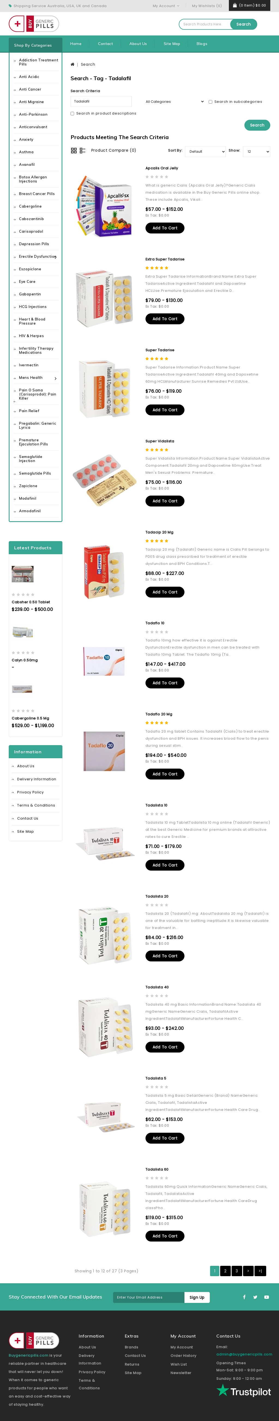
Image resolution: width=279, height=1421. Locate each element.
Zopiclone (28, 486)
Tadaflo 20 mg (158, 707)
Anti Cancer (30, 89)
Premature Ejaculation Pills (33, 442)
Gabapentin (30, 294)
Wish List (179, 1351)
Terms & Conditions (36, 805)
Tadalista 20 (157, 888)
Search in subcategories (235, 101)
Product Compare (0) (114, 150)
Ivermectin (29, 365)
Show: (234, 150)
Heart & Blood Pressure (32, 321)
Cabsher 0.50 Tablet (31, 602)
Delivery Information (36, 779)
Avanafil (27, 164)
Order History (183, 1343)
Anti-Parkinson (33, 114)
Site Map (172, 43)
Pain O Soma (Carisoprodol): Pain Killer (37, 394)
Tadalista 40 (157, 978)
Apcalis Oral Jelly (161, 167)
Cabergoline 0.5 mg (30, 718)
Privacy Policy (30, 792)
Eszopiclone (30, 269)
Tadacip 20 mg (159, 527)
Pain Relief (29, 411)
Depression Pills (34, 244)
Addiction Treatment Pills (38, 62)
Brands (131, 1335)
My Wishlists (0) (207, 5)
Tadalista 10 (156, 798)
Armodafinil (30, 511)
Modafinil (27, 498)
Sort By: (175, 150)
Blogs (202, 43)
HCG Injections (33, 306)
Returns (132, 1351)
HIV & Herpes (31, 336)
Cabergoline (30, 206)
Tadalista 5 (155, 1068)
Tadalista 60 (157, 1158)
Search (243, 24)
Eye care (27, 281)
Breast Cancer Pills (37, 193)
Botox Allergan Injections (33, 179)
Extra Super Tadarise (165, 257)
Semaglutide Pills (35, 473)
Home (75, 43)
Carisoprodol (31, 231)
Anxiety (26, 139)
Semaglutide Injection (31, 458)
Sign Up (195, 1285)
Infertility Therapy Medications (36, 350)
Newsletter (181, 1360)
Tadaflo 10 (155, 617)
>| (260, 1258)
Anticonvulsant (33, 127)
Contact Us (27, 818)
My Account (182, 1335)
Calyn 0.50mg (25, 660)
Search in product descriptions (104, 113)
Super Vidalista (159, 437)
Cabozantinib (31, 219)
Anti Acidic (29, 76)
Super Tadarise (160, 347)
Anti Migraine (31, 102)
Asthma (26, 152)
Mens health (31, 377)
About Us (138, 43)
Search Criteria (85, 91)
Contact (105, 43)
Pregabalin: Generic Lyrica (37, 425)
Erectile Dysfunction (38, 256)
